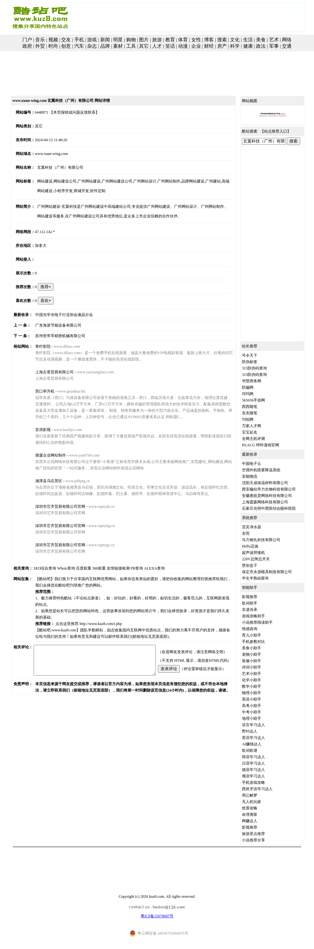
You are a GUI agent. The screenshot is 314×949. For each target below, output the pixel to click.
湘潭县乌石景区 (42, 481)
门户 (27, 39)
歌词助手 (257, 603)
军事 (274, 46)
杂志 (92, 46)
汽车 (79, 46)
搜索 (222, 39)
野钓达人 (257, 731)
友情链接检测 (110, 568)
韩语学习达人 (260, 757)
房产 (222, 46)
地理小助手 (259, 718)
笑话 (170, 46)
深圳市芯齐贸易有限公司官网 (54, 506)
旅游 (157, 39)
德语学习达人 (260, 769)
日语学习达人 (260, 763)
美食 (261, 39)
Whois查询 (59, 568)
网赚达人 (257, 821)
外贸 (40, 46)
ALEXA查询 (147, 568)
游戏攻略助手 (260, 616)
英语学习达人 (260, 737)
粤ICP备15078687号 (157, 916)
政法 (261, 46)
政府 (27, 46)
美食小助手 (259, 648)
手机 (79, 39)
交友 (66, 39)
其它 (144, 46)
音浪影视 (37, 429)
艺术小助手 (259, 673)
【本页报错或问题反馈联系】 (67, 112)
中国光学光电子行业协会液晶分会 (58, 314)
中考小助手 (259, 712)
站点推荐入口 (282, 131)
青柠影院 (37, 346)
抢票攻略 (257, 808)
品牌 (105, 46)
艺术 (274, 39)
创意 (66, 46)
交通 (287, 46)
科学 (235, 46)
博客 (209, 39)
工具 (131, 46)
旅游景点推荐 (260, 833)
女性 (196, 39)
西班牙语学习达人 (264, 789)
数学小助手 (259, 686)
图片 (144, 39)
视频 (53, 39)
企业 (196, 46)
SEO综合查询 (37, 568)
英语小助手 (259, 699)
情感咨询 (257, 629)
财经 (209, 46)
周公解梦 (257, 795)
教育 (170, 39)
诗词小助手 (259, 667)
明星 (118, 39)
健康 (248, 46)
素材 (118, 46)
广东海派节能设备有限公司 (52, 325)
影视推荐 (257, 597)
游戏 (92, 39)
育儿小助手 (259, 635)
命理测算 (257, 814)
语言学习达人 (260, 725)
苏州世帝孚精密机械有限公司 (54, 336)
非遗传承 (257, 609)
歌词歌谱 (257, 750)
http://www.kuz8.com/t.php (95, 617)
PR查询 (129, 568)
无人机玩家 (259, 801)
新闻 (105, 39)
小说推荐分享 (260, 840)
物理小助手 (259, 693)
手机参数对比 (260, 641)
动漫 (183, 46)
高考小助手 (259, 705)
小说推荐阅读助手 (264, 622)
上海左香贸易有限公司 (48, 372)
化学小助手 (259, 680)
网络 (287, 39)
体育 (183, 39)
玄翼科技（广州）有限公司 (54, 167)
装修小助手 (259, 661)
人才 (157, 46)
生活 (248, 39)
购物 (131, 39)
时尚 (53, 46)
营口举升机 (39, 391)
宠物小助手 (259, 654)
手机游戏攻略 (260, 782)
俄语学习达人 (260, 776)
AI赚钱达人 (259, 744)
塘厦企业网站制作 (44, 455)
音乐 (40, 39)
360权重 (91, 568)
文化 (235, 39)
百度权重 (76, 568)
